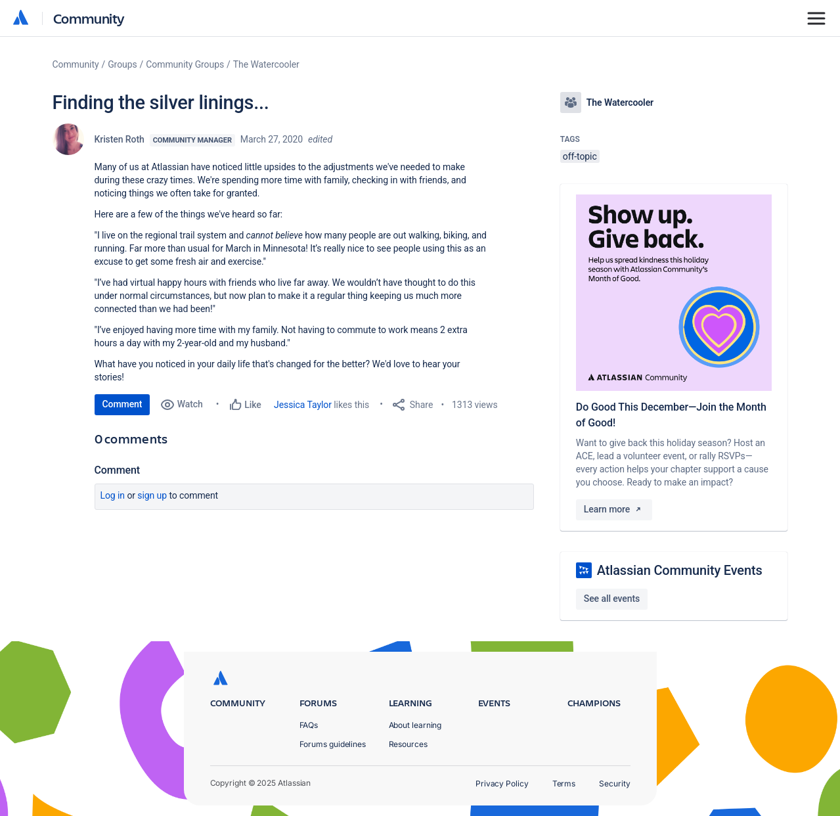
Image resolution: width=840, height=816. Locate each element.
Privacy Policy (502, 783)
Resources (408, 744)
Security (614, 783)
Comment (122, 404)
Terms (564, 783)
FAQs (309, 725)
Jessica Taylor (303, 404)
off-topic (580, 156)
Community (89, 18)
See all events (612, 598)
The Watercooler (266, 64)
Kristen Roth (119, 139)
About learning (415, 725)
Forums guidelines (332, 744)
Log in (112, 495)
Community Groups (185, 64)
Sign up (152, 495)
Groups (122, 64)
